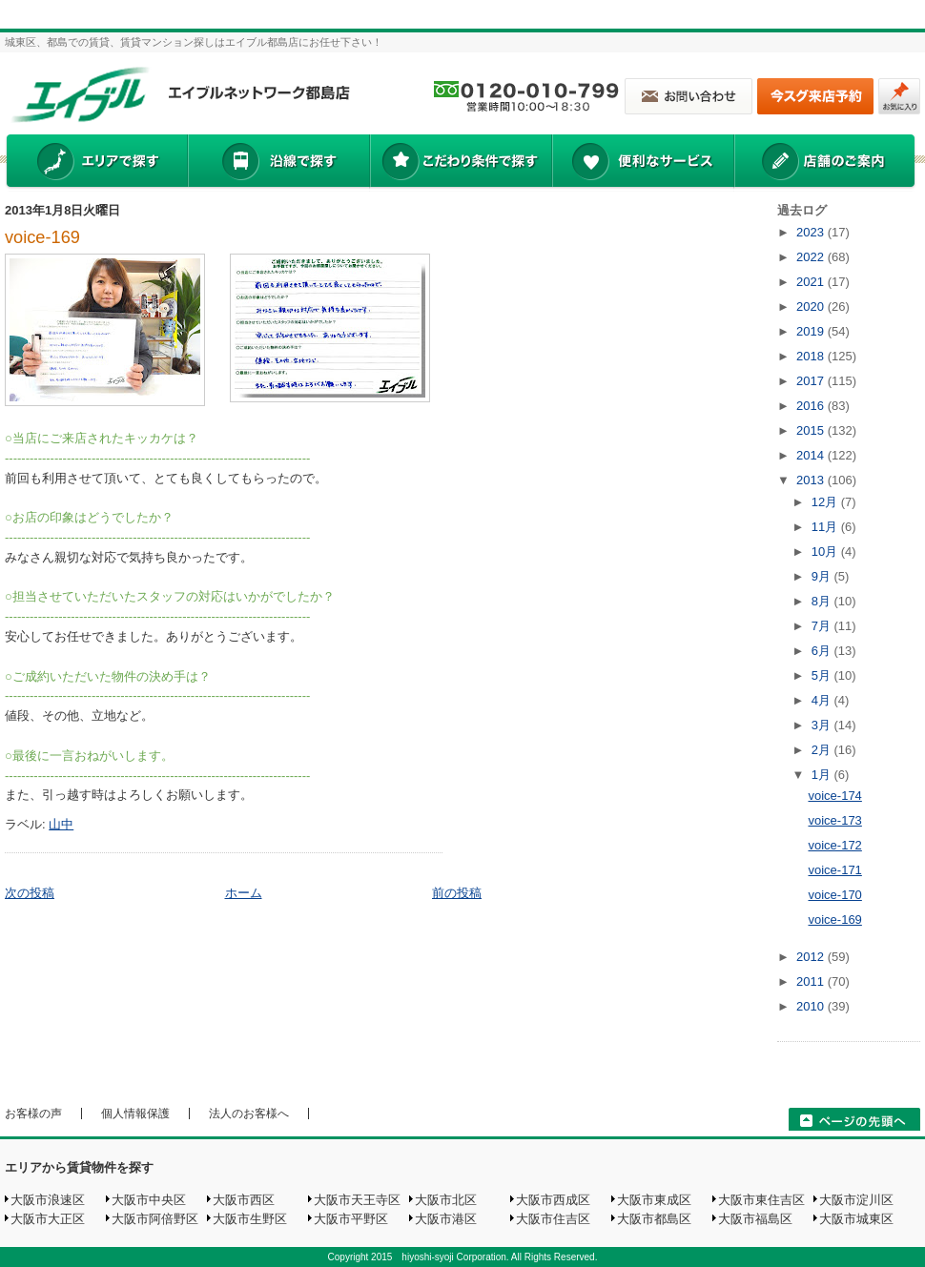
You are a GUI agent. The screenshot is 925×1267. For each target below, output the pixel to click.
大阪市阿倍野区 (155, 1219)
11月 (826, 527)
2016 (812, 405)
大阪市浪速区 (47, 1200)
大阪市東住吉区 (761, 1200)
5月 (823, 675)
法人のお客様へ (249, 1113)
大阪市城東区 (856, 1219)
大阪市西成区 (553, 1200)
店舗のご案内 (824, 163)
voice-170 (834, 895)
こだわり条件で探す (460, 163)
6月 (823, 651)
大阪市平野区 (351, 1219)
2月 (823, 750)
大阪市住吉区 (553, 1219)
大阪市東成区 (654, 1200)
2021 (812, 282)
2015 (812, 430)
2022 (812, 257)
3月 (823, 725)
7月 (823, 626)
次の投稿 (29, 893)
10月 (826, 551)
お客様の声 (33, 1113)
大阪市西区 (244, 1200)
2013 (812, 480)
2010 (812, 1006)
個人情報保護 (135, 1113)
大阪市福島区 (755, 1219)
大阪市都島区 (654, 1219)
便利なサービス (642, 163)
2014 (812, 455)
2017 (812, 381)
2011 (812, 981)
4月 (823, 700)
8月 (823, 601)
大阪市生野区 (250, 1219)
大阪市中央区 (149, 1200)
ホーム (243, 893)
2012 (812, 957)
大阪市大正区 (47, 1219)
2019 (812, 331)
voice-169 (42, 237)
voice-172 (834, 845)
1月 (823, 774)
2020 (812, 306)
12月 (826, 502)
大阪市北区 (446, 1200)
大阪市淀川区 (856, 1200)
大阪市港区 (446, 1219)
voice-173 (834, 820)
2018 (812, 356)
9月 (823, 576)
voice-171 (834, 870)
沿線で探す (278, 163)
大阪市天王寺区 (357, 1200)
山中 (61, 824)
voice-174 (834, 795)
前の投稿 (457, 893)
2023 (812, 232)
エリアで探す (96, 163)
